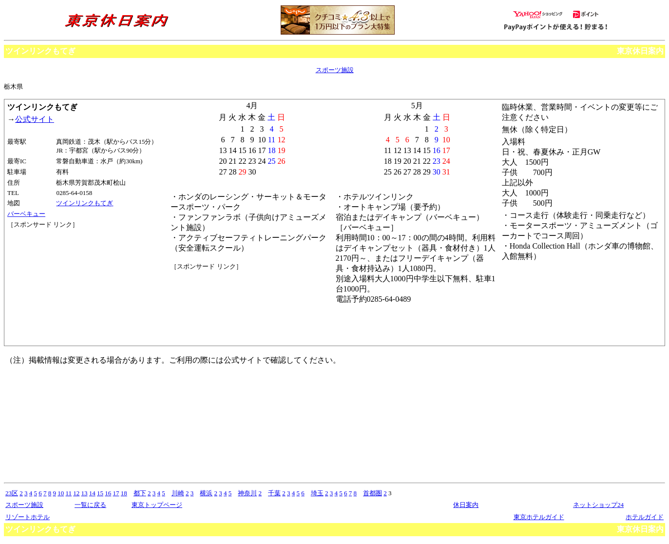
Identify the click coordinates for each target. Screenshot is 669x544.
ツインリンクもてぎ (84, 203)
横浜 (206, 493)
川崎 (178, 493)
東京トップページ (157, 504)
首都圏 (372, 493)
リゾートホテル (27, 517)
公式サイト (34, 119)
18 (124, 493)
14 (92, 493)
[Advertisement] (51, 265)
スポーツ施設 (335, 70)
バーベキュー (26, 213)
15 (100, 493)
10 (60, 493)
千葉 (274, 493)
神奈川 (247, 493)
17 (116, 493)
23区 (11, 493)
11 (69, 493)
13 (84, 493)
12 (76, 493)
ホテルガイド (645, 517)
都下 (140, 493)
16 (108, 493)
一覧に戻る (90, 504)
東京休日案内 (640, 51)
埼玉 (317, 493)
